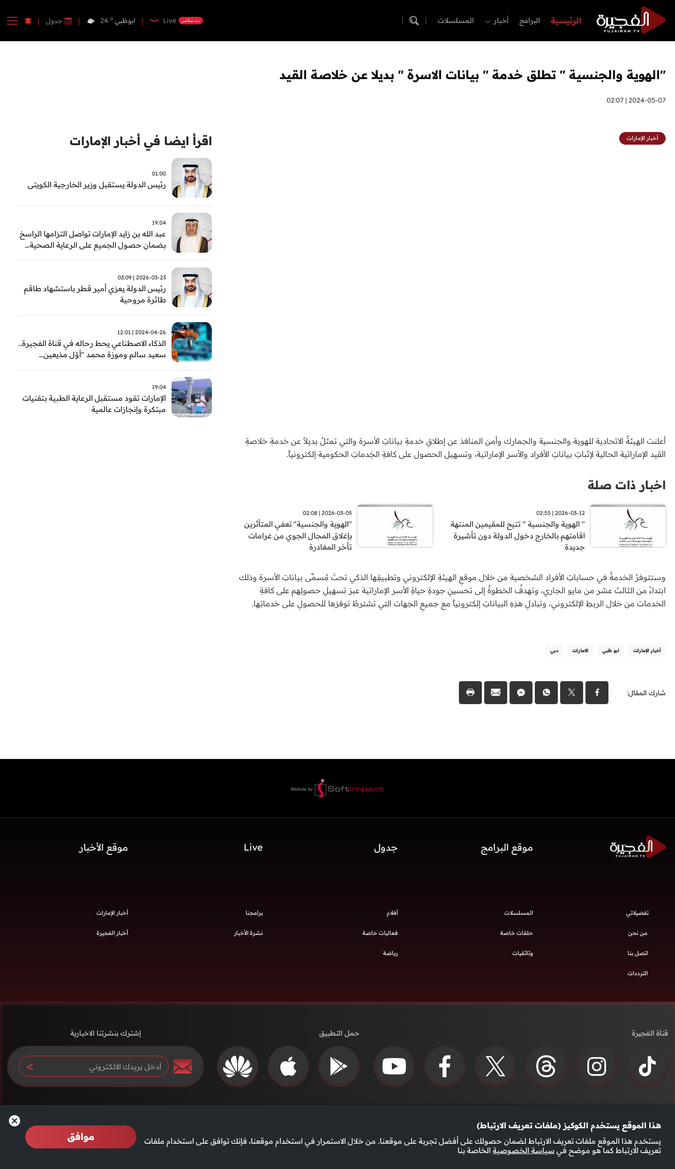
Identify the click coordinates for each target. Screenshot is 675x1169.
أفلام (392, 915)
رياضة (390, 955)
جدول (54, 20)
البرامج (529, 20)
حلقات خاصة (516, 935)
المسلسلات (456, 20)
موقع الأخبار (103, 849)
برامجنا (254, 915)
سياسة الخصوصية (524, 1150)
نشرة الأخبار (248, 935)
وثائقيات (522, 955)
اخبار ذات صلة (625, 485)
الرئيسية (566, 20)
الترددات (638, 975)
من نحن (637, 935)
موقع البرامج (507, 849)
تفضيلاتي (637, 915)
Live (253, 849)
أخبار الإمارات (112, 915)
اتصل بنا (638, 955)
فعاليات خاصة (380, 935)
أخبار (501, 20)
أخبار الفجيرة (112, 935)
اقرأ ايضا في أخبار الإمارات (137, 141)
